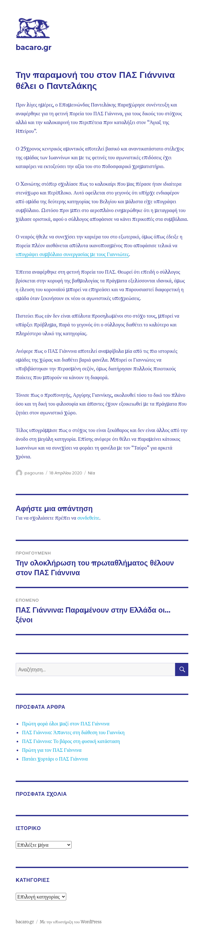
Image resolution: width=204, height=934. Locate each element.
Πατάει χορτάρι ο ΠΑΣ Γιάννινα (55, 759)
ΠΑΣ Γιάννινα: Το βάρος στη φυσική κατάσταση (71, 741)
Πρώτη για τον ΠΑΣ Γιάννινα (52, 750)
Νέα (91, 472)
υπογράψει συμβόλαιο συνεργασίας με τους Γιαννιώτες (72, 254)
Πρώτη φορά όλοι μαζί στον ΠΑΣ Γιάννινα (66, 723)
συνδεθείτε (88, 518)
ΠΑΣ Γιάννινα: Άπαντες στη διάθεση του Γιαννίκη (73, 732)
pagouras (34, 472)
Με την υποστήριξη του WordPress (71, 922)
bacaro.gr (33, 47)
